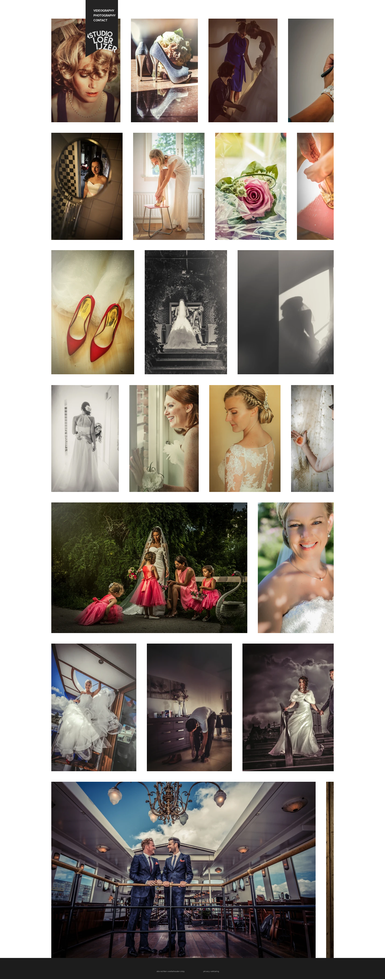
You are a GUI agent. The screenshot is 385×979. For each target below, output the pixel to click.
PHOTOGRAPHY (103, 15)
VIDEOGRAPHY (103, 10)
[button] (211, 971)
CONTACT (100, 20)
